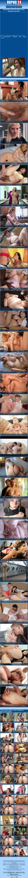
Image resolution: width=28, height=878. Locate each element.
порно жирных (7, 36)
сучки (2, 38)
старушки (14, 36)
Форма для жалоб (14, 874)
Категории (9, 6)
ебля (20, 36)
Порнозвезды (18, 6)
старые (24, 36)
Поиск (13, 6)
